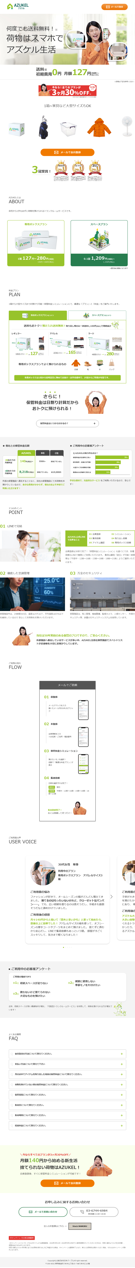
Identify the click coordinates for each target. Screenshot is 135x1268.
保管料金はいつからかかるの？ (54, 423)
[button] (111, 897)
